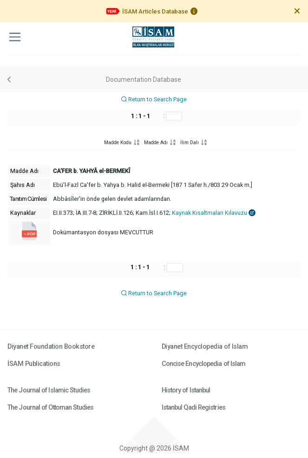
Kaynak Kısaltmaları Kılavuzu (214, 212)
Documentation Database (143, 79)
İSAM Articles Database (155, 11)
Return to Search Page (154, 99)
